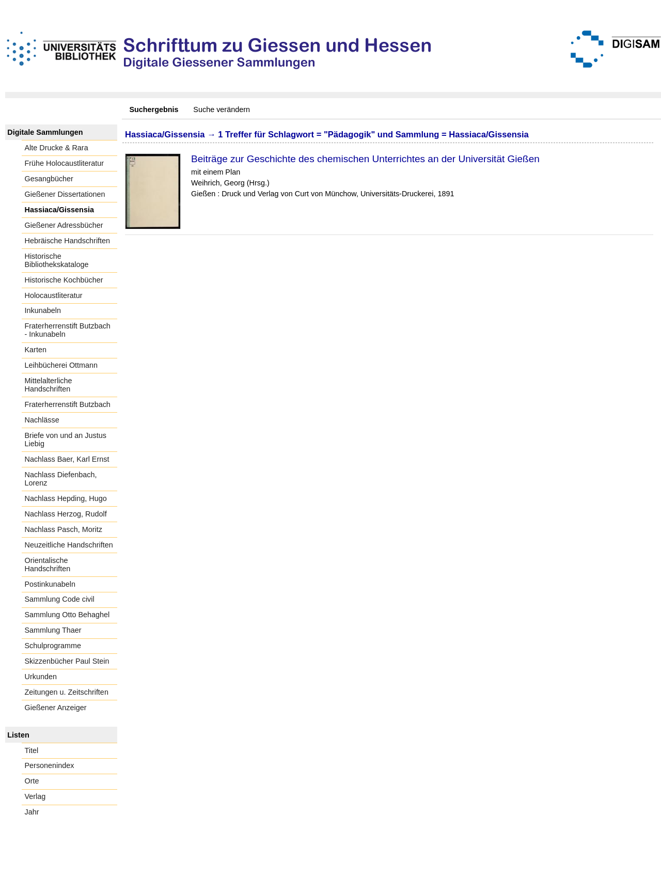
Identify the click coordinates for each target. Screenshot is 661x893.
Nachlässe (42, 420)
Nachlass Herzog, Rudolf (66, 514)
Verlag (35, 796)
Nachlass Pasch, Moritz (63, 529)
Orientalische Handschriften (48, 564)
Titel (32, 750)
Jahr (32, 812)
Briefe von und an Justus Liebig (65, 439)
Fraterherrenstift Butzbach (68, 404)
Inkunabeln (43, 310)
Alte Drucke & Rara (56, 148)
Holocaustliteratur (54, 295)
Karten (35, 350)
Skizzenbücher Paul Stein (67, 661)
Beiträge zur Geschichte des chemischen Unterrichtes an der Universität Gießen (365, 158)
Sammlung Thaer (53, 630)
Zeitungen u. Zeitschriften (66, 692)
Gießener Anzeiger (56, 707)
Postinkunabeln (50, 584)
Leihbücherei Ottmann (61, 365)
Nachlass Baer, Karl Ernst (67, 459)
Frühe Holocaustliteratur (64, 163)
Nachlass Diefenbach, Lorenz (61, 479)
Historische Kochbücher (64, 280)
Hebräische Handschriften (68, 241)
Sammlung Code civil (60, 599)
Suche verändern (221, 109)
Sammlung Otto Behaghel (67, 614)
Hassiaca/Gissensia (59, 210)
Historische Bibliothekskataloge (57, 260)
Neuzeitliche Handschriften (69, 545)
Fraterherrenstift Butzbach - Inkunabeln (68, 330)
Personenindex (49, 765)
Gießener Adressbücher (64, 225)
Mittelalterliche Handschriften (48, 385)
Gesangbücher (49, 179)
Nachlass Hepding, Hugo (66, 498)
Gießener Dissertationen (65, 194)
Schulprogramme (53, 645)
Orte (32, 781)
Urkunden (41, 676)
